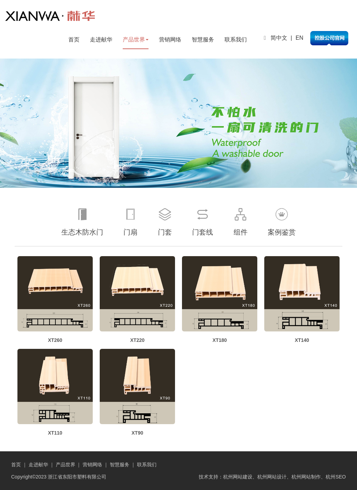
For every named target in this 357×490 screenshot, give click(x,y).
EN (299, 38)
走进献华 (101, 40)
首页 (73, 40)
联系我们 (236, 40)
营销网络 (170, 40)
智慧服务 (203, 40)
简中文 (279, 38)
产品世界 (136, 40)
